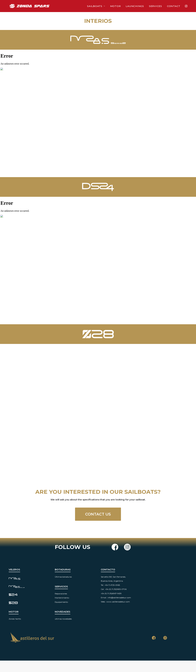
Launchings (135, 6)
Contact (173, 6)
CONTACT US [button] (98, 514)
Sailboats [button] (96, 6)
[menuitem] (96, 6)
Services (155, 6)
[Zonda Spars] (30, 6)
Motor (115, 6)
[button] (185, 6)
